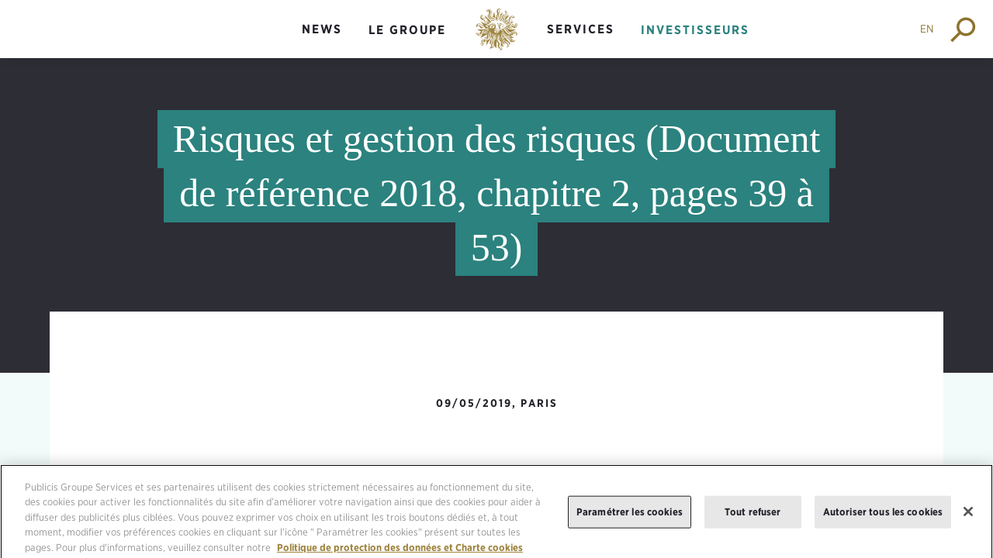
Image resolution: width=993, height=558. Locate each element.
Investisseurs (695, 29)
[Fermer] (968, 515)
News (322, 29)
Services (580, 29)
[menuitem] (322, 42)
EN (927, 28)
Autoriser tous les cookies (883, 515)
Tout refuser (753, 515)
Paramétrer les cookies (629, 515)
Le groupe (407, 29)
